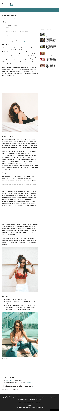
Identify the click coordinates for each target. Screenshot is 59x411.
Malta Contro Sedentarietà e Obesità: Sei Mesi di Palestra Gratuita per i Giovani (51, 40)
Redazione (37, 408)
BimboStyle (16, 10)
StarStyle (43, 10)
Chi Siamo (21, 408)
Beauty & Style (52, 10)
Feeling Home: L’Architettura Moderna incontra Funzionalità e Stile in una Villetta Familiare (51, 46)
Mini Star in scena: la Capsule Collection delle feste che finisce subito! (51, 59)
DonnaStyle (6, 10)
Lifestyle (25, 10)
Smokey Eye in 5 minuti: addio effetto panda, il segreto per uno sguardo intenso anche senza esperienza (51, 65)
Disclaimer (32, 408)
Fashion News (33, 10)
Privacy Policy (27, 408)
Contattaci (38, 402)
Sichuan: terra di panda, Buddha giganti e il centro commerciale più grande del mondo (51, 34)
